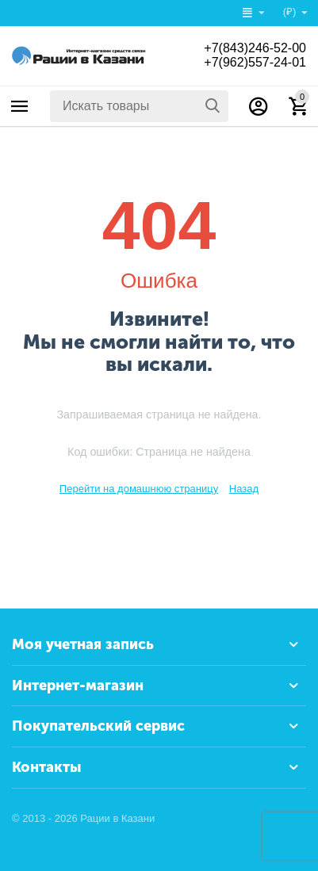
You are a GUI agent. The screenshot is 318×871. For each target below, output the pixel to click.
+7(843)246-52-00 (255, 48)
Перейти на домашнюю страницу (138, 489)
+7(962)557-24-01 (255, 62)
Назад (244, 489)
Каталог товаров (20, 106)
